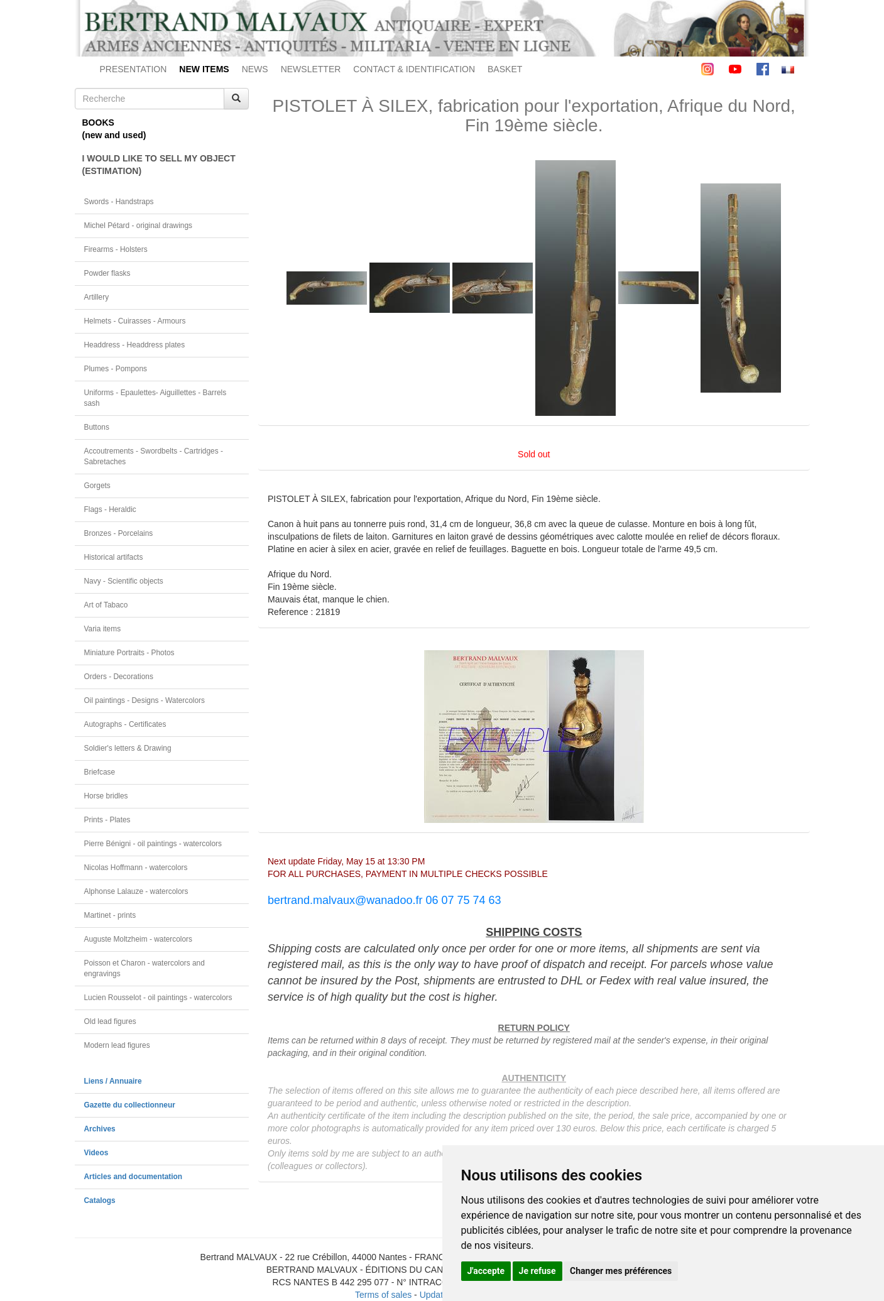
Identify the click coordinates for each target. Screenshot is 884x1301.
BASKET (505, 69)
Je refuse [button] (537, 1271)
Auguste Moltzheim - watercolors (138, 939)
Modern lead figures (117, 1045)
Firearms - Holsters (116, 249)
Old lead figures (110, 1021)
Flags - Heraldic (110, 509)
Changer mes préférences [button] (621, 1271)
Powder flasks (107, 273)
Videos (96, 1152)
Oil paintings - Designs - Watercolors (144, 700)
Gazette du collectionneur (129, 1105)
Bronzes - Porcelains (118, 533)
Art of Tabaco (106, 605)
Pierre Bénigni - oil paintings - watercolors (153, 843)
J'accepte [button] (486, 1271)
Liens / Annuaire (113, 1081)
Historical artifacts (113, 557)
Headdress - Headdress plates (134, 344)
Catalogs (100, 1200)
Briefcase (100, 772)
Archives (100, 1128)
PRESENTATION (133, 69)
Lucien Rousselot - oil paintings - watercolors (158, 997)
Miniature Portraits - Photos (129, 652)
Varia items (102, 628)
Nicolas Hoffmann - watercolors (136, 867)
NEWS (255, 69)
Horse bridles (106, 796)
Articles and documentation (133, 1176)
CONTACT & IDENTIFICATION (414, 69)
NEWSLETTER (311, 69)
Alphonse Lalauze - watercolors (136, 891)
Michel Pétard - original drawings (138, 225)
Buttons (96, 427)
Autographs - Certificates (125, 724)
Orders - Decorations (118, 676)
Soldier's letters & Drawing (128, 748)
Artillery (96, 297)
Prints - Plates (107, 819)
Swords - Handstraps (119, 201)
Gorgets (97, 485)
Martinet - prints (110, 915)
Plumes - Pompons (115, 368)
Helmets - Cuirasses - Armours (135, 321)
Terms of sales (383, 1295)
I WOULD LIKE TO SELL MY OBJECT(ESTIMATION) (159, 164)
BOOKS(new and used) (114, 128)
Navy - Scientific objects (123, 581)
